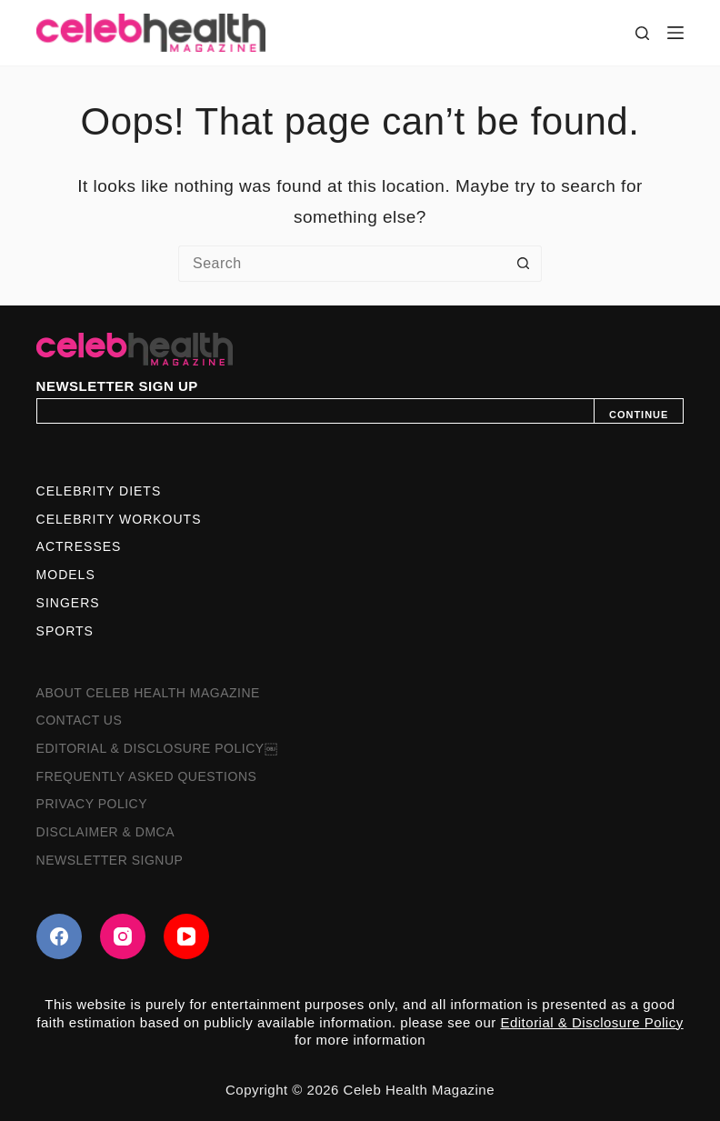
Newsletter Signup (110, 860)
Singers (68, 603)
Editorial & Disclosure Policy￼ (156, 748)
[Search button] (523, 263)
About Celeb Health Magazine (148, 693)
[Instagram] (122, 936)
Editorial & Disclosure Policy (591, 1022)
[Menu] (675, 33)
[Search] (642, 33)
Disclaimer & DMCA (105, 832)
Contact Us (79, 720)
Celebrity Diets (99, 491)
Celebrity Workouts (119, 519)
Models (65, 574)
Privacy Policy (91, 803)
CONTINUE (638, 414)
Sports (65, 631)
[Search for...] (341, 263)
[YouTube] (186, 936)
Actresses (79, 546)
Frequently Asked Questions (146, 776)
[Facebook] (59, 936)
